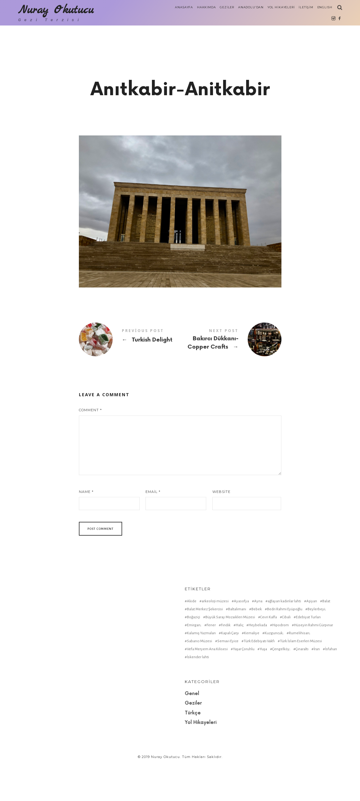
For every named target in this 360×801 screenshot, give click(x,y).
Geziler (193, 737)
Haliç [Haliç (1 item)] (239, 659)
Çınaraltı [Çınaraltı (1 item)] (302, 683)
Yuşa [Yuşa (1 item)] (263, 683)
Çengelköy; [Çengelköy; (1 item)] (281, 683)
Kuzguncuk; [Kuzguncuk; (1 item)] (274, 667)
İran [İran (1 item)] (317, 683)
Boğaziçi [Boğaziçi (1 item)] (193, 651)
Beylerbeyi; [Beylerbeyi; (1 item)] (317, 643)
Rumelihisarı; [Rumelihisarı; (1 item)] (299, 667)
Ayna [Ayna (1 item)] (258, 635)
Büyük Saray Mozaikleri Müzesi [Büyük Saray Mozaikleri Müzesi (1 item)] (230, 651)
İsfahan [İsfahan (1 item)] (331, 683)
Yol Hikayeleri (201, 757)
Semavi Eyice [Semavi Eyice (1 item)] (227, 675)
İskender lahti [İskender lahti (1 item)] (198, 691)
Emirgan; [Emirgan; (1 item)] (194, 659)
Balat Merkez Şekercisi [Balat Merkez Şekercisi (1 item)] (205, 643)
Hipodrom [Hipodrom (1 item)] (280, 659)
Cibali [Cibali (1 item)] (286, 651)
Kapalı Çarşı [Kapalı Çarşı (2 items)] (230, 667)
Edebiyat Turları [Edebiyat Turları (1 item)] (308, 651)
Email (153, 526)
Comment (90, 444)
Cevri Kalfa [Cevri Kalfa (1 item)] (268, 651)
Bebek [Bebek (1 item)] (256, 643)
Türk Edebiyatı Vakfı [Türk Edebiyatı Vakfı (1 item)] (259, 675)
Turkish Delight (129, 373)
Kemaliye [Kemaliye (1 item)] (251, 667)
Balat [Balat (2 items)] (326, 635)
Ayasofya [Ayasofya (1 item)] (241, 635)
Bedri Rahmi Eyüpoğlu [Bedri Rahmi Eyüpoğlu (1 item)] (284, 643)
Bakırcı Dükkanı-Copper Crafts (230, 374)
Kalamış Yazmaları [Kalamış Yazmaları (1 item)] (201, 667)
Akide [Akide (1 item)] (191, 635)
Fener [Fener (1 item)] (211, 659)
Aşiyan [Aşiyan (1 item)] (311, 635)
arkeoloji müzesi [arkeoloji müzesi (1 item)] (215, 635)
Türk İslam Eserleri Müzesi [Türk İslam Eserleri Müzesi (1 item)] (301, 675)
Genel (192, 728)
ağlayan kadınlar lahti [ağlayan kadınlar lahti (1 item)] (284, 635)
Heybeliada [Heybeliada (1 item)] (258, 659)
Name (86, 526)
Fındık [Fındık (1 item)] (225, 659)
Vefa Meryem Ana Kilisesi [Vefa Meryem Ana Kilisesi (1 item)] (207, 683)
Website (221, 526)
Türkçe (193, 747)
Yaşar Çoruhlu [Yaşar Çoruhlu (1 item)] (243, 683)
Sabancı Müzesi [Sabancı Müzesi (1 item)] (199, 675)
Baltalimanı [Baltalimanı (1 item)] (237, 643)
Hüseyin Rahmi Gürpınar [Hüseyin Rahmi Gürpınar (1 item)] (313, 659)
